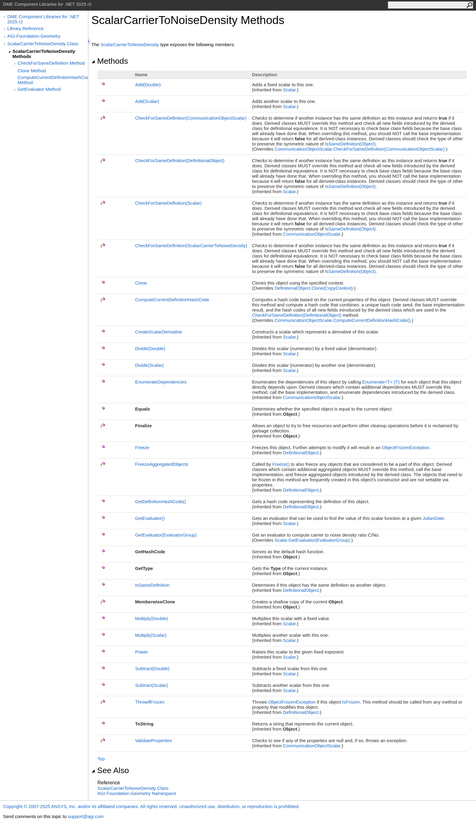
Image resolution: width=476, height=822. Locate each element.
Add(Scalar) (147, 101)
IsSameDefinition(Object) (350, 143)
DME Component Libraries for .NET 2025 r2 (43, 19)
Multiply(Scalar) (150, 635)
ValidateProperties (153, 740)
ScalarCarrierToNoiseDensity (129, 44)
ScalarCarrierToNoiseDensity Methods (43, 54)
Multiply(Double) (151, 618)
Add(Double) (148, 84)
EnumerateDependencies (160, 381)
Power (141, 651)
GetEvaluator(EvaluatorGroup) (166, 534)
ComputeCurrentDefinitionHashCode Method (53, 80)
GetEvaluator (150, 518)
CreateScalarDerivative (158, 331)
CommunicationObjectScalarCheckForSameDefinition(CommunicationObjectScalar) (359, 149)
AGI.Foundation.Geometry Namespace (136, 793)
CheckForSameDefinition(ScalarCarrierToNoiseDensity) (191, 245)
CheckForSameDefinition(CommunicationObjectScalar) (190, 118)
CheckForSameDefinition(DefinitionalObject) (179, 160)
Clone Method (32, 70)
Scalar (289, 89)
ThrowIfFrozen (150, 701)
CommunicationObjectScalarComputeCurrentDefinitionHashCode (342, 320)
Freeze (142, 447)
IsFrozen (351, 701)
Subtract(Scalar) (151, 685)
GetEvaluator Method (39, 89)
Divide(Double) (150, 348)
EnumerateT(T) (380, 381)
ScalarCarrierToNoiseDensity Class (42, 43)
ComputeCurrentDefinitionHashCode (172, 299)
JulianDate (433, 518)
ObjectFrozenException (405, 447)
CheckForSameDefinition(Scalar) (168, 203)
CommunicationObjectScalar (311, 234)
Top (101, 758)
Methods (109, 61)
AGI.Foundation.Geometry (33, 36)
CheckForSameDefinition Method (51, 63)
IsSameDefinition (152, 585)
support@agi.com (86, 816)
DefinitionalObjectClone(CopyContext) (313, 288)
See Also (110, 770)
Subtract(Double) (152, 668)
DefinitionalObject (301, 452)
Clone (141, 282)
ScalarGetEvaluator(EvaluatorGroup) (312, 540)
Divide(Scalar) (149, 365)
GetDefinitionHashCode (160, 501)
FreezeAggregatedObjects (161, 464)
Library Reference (25, 28)
